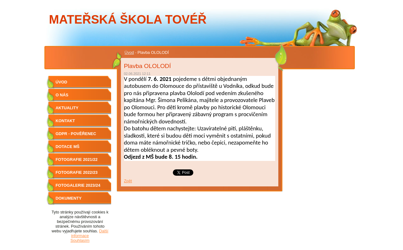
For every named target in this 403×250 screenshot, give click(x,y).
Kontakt (65, 120)
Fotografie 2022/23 (77, 172)
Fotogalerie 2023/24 (78, 185)
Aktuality (67, 107)
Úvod (129, 52)
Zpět (128, 181)
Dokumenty (69, 198)
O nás (62, 95)
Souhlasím (80, 240)
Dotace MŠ (68, 146)
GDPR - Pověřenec (76, 133)
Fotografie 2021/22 (77, 159)
